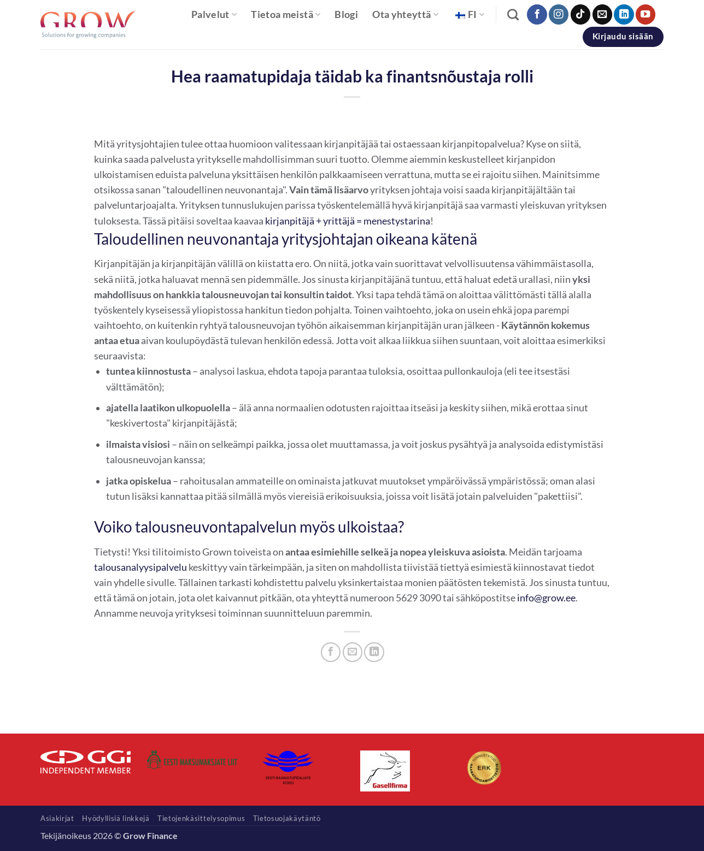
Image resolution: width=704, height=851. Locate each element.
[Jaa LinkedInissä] (374, 652)
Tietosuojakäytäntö (287, 818)
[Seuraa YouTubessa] (645, 14)
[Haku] (513, 14)
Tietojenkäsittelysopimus (201, 818)
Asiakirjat (57, 818)
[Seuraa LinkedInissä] (623, 14)
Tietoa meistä (285, 14)
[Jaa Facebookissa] (331, 652)
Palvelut (214, 14)
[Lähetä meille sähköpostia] (602, 14)
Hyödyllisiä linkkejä (115, 818)
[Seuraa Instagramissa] (558, 14)
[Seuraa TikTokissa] (580, 14)
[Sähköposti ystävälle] (352, 652)
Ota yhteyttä (405, 14)
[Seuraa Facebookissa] (537, 14)
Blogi (346, 14)
